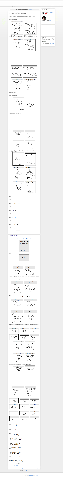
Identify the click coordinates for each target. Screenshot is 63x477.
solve (14, 232)
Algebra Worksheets (22, 6)
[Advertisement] (48, 30)
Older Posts (37, 468)
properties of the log (11, 232)
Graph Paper (47, 11)
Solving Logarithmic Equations (14, 11)
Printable (44, 11)
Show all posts (30, 9)
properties (10, 465)
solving (16, 232)
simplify (17, 465)
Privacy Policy (44, 45)
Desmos (50, 20)
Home (9, 6)
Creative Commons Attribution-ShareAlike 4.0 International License (48, 43)
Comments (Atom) (26, 470)
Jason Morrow (31, 475)
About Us (28, 6)
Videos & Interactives (15, 6)
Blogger (37, 475)
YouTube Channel (50, 12)
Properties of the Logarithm (14, 235)
